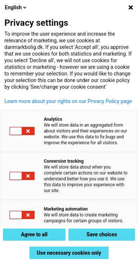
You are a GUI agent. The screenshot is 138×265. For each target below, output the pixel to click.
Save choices (101, 234)
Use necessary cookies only (69, 253)
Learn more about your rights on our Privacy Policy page (68, 101)
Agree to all (34, 234)
